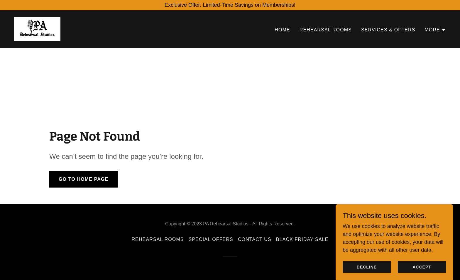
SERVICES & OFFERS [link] (388, 29)
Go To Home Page (83, 179)
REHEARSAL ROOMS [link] (326, 29)
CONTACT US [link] (254, 239)
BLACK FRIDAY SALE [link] (302, 239)
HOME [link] (282, 29)
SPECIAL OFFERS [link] (211, 239)
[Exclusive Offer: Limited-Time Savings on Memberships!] (230, 5)
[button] (435, 29)
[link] (37, 29)
